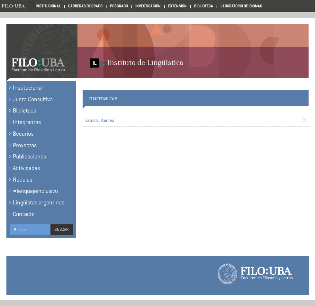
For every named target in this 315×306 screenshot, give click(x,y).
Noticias (22, 179)
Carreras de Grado (85, 6)
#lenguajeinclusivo (35, 190)
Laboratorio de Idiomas (241, 6)
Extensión (177, 6)
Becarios (23, 133)
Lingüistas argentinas (38, 202)
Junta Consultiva (33, 99)
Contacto (24, 214)
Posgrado (119, 6)
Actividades (26, 168)
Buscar (61, 229)
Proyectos (25, 145)
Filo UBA (18, 6)
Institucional (48, 6)
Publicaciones (29, 156)
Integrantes (27, 122)
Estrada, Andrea (99, 120)
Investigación (148, 6)
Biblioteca (203, 6)
